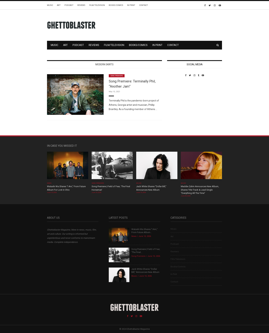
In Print (131, 5)
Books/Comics (116, 5)
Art (59, 5)
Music (50, 5)
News (49, 183)
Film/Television (97, 5)
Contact (143, 5)
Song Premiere (116, 76)
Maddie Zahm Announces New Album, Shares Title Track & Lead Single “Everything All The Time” (200, 189)
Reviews (81, 5)
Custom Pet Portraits (177, 100)
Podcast (69, 5)
